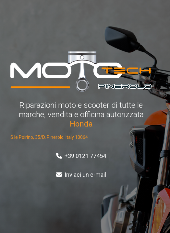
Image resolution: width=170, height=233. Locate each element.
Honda (81, 123)
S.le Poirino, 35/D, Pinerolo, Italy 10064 (49, 137)
